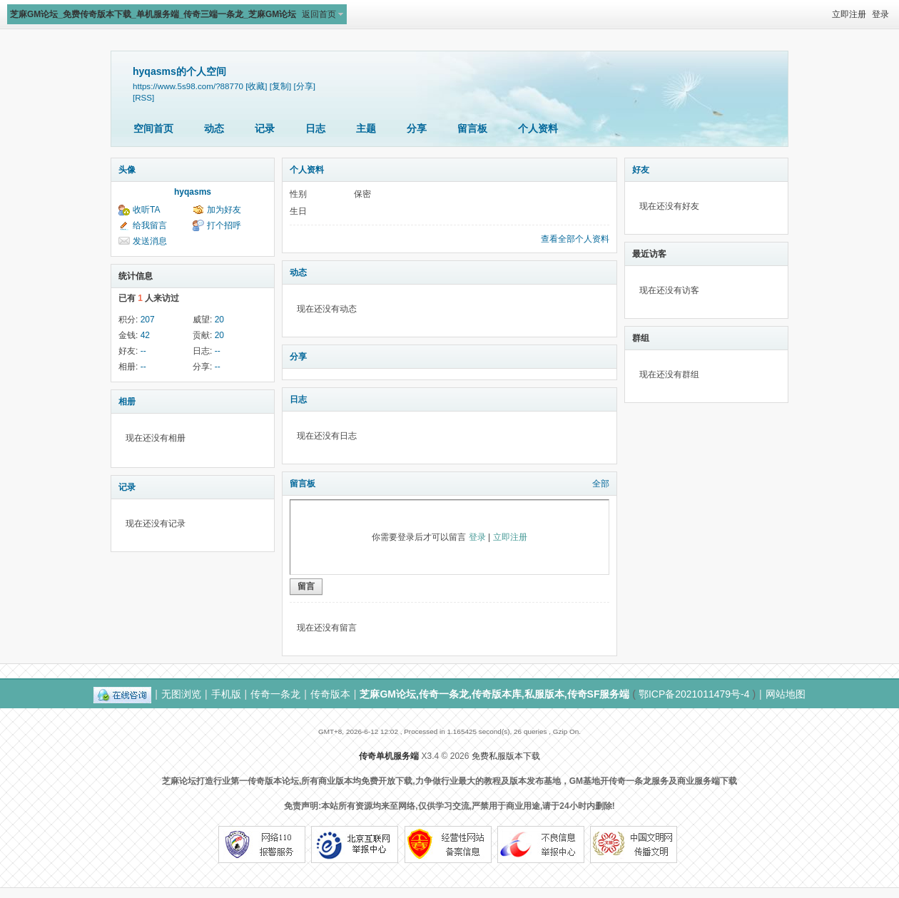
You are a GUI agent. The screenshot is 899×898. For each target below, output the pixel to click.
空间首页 (153, 128)
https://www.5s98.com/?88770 (188, 86)
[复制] (280, 86)
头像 (127, 170)
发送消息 (150, 241)
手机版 (226, 694)
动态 (214, 128)
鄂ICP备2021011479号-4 (694, 694)
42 (145, 335)
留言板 (472, 128)
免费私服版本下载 (506, 756)
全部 (600, 484)
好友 (640, 170)
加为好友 (224, 210)
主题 (366, 128)
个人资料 (538, 128)
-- (143, 351)
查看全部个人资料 (575, 239)
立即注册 (849, 14)
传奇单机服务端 (389, 756)
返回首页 (319, 14)
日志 (315, 128)
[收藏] (256, 86)
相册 (127, 402)
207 (148, 320)
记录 (265, 128)
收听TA (146, 210)
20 (219, 320)
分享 (417, 128)
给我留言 (150, 225)
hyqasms (192, 192)
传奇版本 (330, 694)
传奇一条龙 (275, 694)
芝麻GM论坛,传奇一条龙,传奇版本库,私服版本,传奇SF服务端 (494, 694)
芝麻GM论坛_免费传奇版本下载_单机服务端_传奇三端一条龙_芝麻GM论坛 (153, 14)
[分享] (304, 86)
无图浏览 (181, 694)
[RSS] (143, 97)
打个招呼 (224, 225)
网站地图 (786, 694)
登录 (880, 14)
